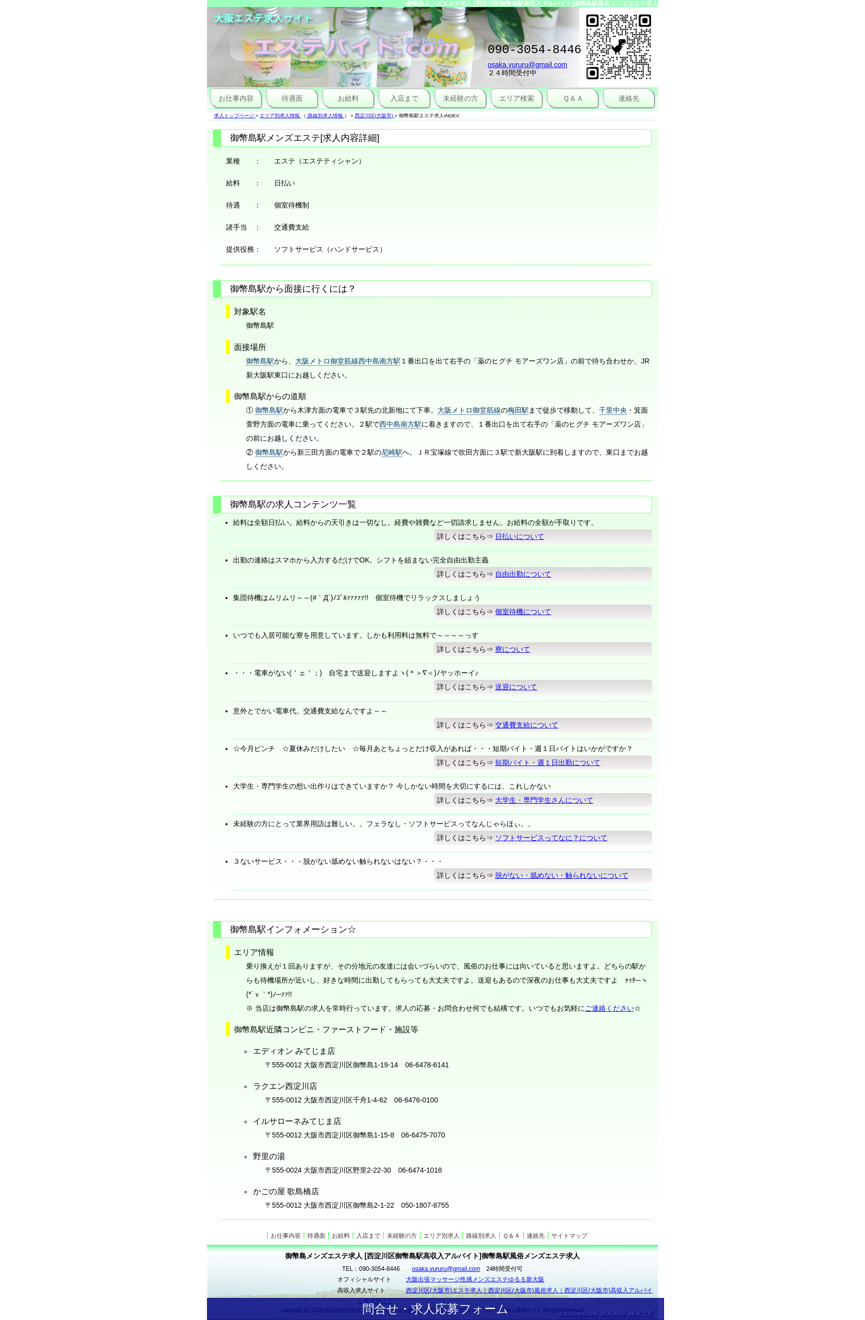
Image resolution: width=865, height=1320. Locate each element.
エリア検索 (516, 98)
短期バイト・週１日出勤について (547, 763)
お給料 (348, 98)
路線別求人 (481, 1235)
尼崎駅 (391, 452)
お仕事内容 (236, 98)
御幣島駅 (260, 361)
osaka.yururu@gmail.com (527, 68)
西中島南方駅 (400, 424)
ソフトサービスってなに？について (551, 838)
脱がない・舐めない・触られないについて (561, 875)
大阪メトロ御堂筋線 (469, 410)
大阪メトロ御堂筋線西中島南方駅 (347, 361)
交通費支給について (526, 725)
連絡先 (628, 98)
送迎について (516, 687)
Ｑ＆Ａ (573, 98)
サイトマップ (569, 1235)
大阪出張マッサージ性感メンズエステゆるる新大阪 (475, 1279)
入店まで (404, 98)
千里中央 (613, 410)
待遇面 (292, 98)
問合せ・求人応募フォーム (435, 1308)
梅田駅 (518, 410)
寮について (512, 649)
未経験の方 (460, 98)
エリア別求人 (441, 1235)
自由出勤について (523, 574)
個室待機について (523, 612)
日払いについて (519, 536)
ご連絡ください (609, 1008)
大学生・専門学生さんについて (544, 800)
